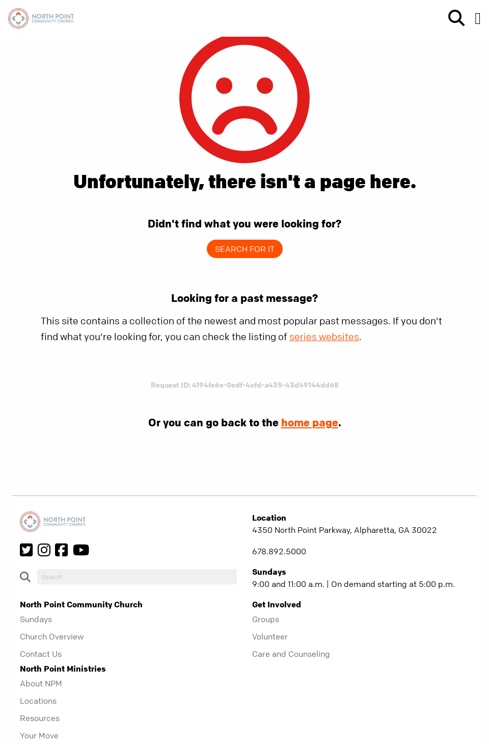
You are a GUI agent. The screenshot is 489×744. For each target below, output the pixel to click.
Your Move (39, 735)
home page (309, 422)
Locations (38, 701)
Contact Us (41, 654)
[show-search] (452, 18)
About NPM (41, 683)
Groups (265, 619)
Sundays (36, 619)
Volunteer (270, 636)
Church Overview (52, 636)
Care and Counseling (291, 654)
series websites (324, 337)
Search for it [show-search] (245, 249)
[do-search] (137, 576)
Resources (40, 718)
